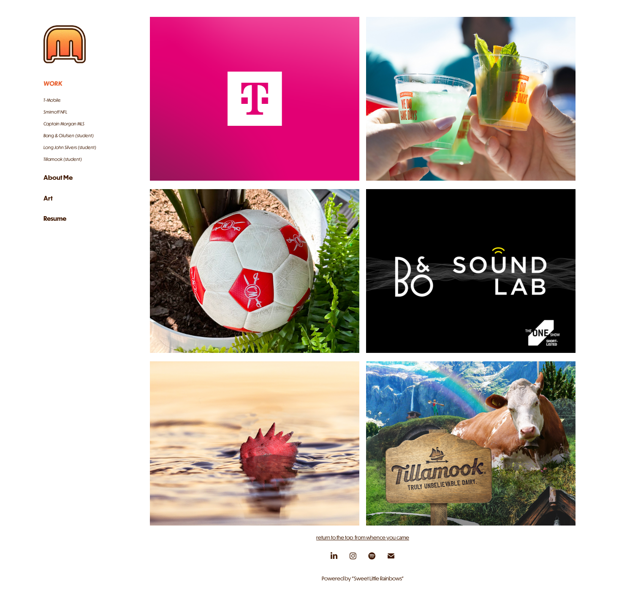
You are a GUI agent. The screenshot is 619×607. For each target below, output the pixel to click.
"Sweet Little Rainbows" (378, 578)
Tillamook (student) (62, 159)
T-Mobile (52, 100)
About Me (58, 177)
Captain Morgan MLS (63, 124)
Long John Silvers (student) (69, 147)
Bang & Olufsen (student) (68, 135)
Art (48, 198)
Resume (54, 218)
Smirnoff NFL (55, 112)
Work (52, 83)
